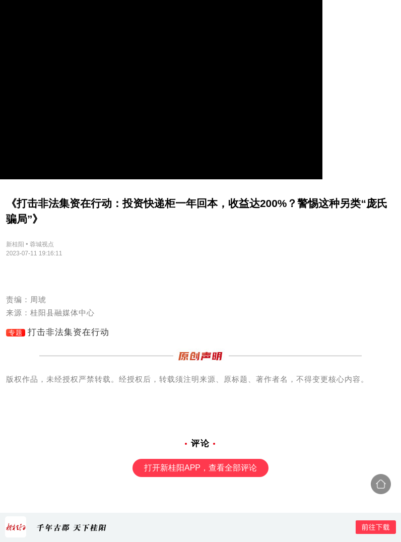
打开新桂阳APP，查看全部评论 (200, 467)
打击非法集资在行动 (68, 332)
